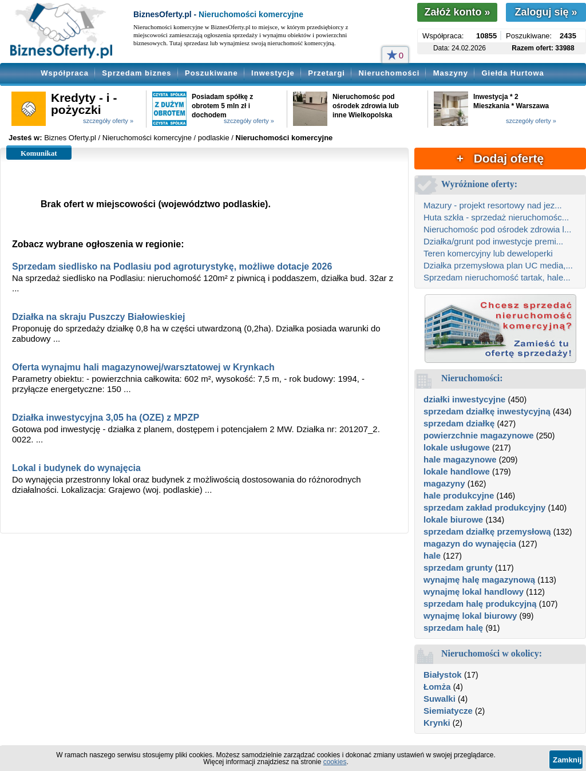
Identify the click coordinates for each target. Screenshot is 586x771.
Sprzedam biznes (136, 73)
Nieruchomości (388, 73)
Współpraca (65, 73)
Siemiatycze (448, 710)
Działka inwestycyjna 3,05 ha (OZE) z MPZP (105, 417)
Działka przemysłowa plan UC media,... (498, 265)
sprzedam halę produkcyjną (480, 603)
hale (432, 555)
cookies (335, 762)
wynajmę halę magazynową (479, 579)
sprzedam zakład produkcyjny (484, 507)
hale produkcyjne (458, 495)
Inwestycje (273, 73)
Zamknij (567, 760)
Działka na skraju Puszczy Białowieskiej (98, 317)
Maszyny (450, 73)
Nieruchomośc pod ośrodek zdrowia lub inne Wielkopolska (365, 106)
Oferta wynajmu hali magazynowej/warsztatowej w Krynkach (143, 367)
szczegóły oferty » (108, 120)
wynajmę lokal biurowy (470, 615)
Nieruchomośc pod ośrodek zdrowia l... (497, 229)
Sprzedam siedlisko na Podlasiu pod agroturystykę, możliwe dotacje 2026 (172, 266)
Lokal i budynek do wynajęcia (76, 468)
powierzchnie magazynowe (478, 435)
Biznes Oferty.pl (70, 137)
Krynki (436, 722)
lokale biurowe (453, 519)
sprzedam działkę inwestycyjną (487, 411)
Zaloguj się (545, 12)
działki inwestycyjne (464, 399)
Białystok (442, 674)
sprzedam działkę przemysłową (487, 531)
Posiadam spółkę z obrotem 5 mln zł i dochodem (222, 106)
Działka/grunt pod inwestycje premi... (493, 241)
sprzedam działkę (458, 423)
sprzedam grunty (458, 567)
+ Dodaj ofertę (500, 158)
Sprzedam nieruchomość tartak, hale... (497, 277)
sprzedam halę (453, 627)
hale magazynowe (460, 459)
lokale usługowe (456, 447)
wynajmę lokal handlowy (473, 591)
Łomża (437, 686)
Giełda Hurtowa (512, 73)
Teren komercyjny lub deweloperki (488, 253)
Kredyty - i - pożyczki (84, 103)
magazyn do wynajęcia (469, 543)
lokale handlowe (456, 471)
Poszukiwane (211, 73)
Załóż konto (457, 12)
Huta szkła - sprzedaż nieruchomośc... (496, 217)
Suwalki (439, 698)
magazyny (444, 483)
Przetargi (326, 73)
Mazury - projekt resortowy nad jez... (492, 205)
